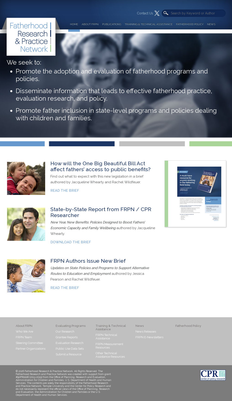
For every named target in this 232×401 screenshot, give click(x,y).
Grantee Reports (67, 337)
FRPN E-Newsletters (149, 337)
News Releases (146, 331)
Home (74, 24)
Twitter (156, 13)
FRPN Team (24, 337)
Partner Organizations (30, 348)
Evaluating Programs (71, 326)
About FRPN (90, 24)
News (211, 24)
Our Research (65, 331)
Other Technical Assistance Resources (110, 354)
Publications (111, 24)
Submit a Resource (68, 354)
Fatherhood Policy (189, 24)
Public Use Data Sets (70, 348)
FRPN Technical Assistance (106, 336)
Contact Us (145, 13)
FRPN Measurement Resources (109, 345)
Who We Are (24, 331)
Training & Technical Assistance (148, 24)
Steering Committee (29, 343)
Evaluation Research (69, 343)
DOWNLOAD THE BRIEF (70, 242)
